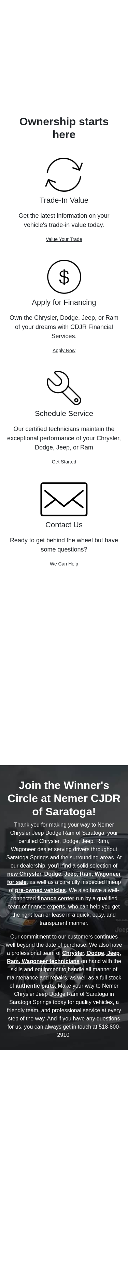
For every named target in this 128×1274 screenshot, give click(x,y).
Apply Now (64, 350)
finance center (55, 898)
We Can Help (64, 564)
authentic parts (35, 986)
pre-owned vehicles (40, 890)
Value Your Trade (64, 239)
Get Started (64, 461)
